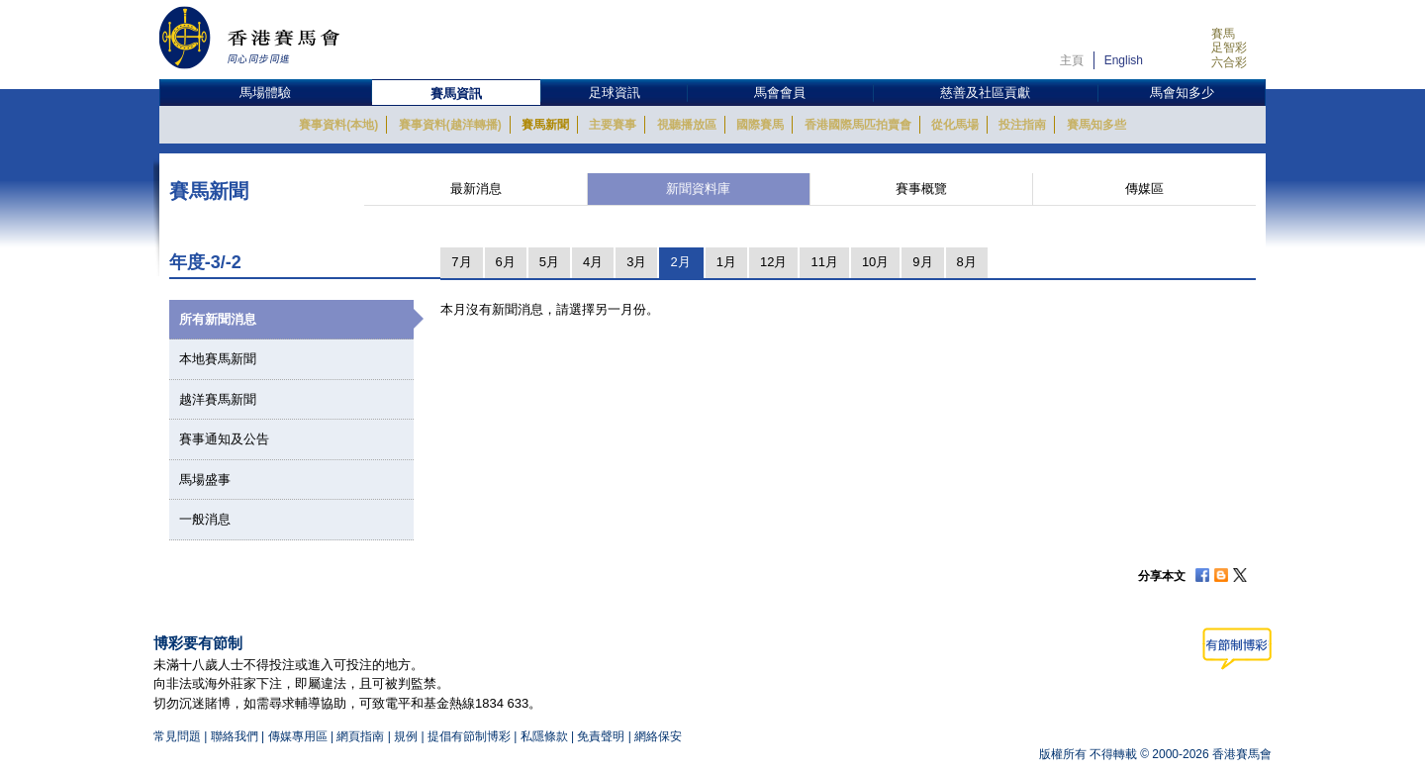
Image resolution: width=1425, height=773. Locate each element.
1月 (726, 261)
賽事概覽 (921, 188)
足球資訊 (614, 92)
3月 (636, 261)
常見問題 (177, 736)
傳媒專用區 (298, 736)
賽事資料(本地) (338, 125)
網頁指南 (360, 736)
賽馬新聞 (545, 125)
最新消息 (476, 188)
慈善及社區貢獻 (985, 92)
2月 (680, 261)
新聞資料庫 (698, 188)
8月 (967, 261)
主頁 (1072, 60)
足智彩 (1229, 47)
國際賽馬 (760, 125)
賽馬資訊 (456, 93)
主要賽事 (612, 125)
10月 (875, 261)
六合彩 (1229, 62)
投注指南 (1022, 125)
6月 (506, 261)
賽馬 (1223, 34)
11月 (823, 261)
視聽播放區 (686, 125)
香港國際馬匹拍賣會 (858, 125)
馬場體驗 (265, 92)
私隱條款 (544, 736)
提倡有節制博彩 (469, 736)
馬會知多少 (1182, 92)
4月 (593, 261)
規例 (407, 736)
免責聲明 (600, 736)
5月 (549, 261)
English (1123, 60)
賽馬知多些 (1096, 125)
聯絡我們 (234, 736)
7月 (461, 261)
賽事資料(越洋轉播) (450, 125)
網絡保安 (658, 736)
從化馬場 (955, 125)
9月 (922, 261)
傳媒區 (1144, 188)
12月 (773, 261)
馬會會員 (780, 92)
